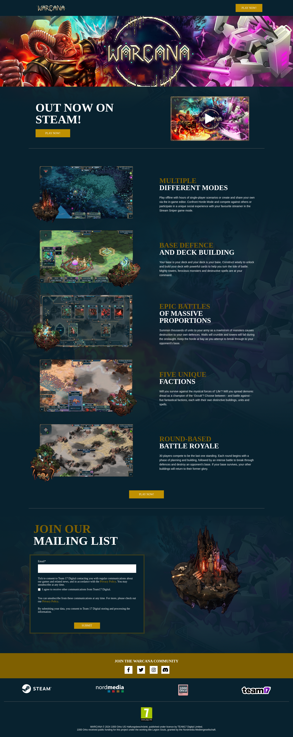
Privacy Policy (108, 581)
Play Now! (249, 7)
